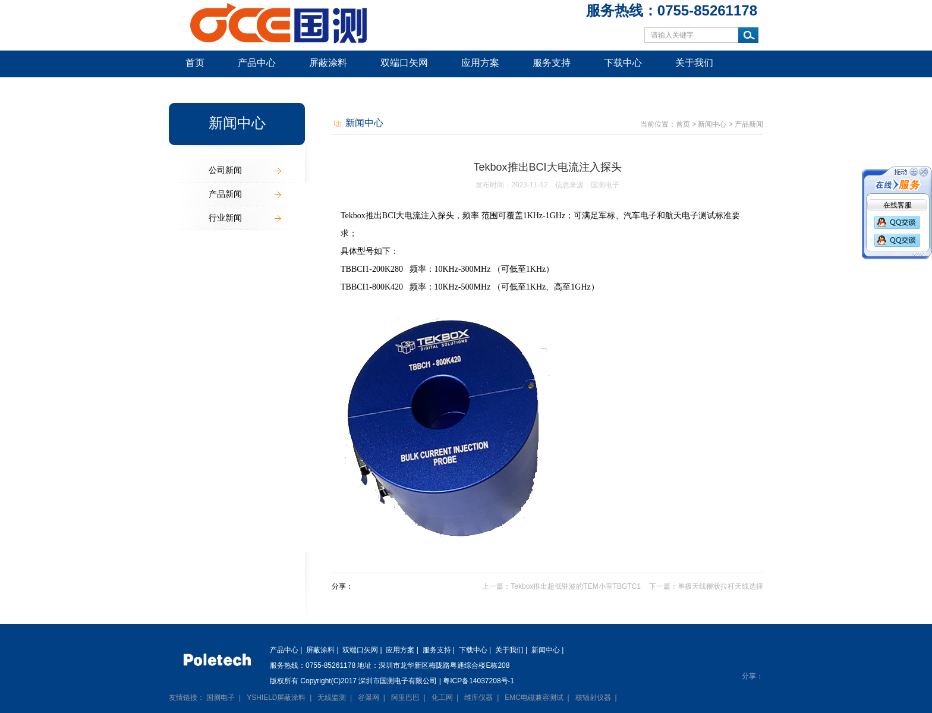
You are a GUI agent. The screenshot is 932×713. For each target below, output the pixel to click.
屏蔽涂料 (328, 63)
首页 (194, 63)
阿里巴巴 (405, 697)
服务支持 (552, 63)
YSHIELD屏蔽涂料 (276, 697)
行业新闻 (225, 217)
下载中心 (623, 63)
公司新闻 (225, 170)
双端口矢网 (404, 63)
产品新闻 (225, 194)
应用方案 (480, 63)
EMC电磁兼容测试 (534, 697)
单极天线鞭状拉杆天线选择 (720, 586)
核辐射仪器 (593, 697)
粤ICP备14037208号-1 (478, 681)
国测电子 (220, 697)
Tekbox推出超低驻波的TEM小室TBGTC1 (576, 586)
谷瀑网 (368, 697)
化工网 (442, 697)
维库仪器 (478, 697)
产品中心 (257, 63)
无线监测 (331, 697)
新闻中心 (204, 89)
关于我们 (694, 63)
